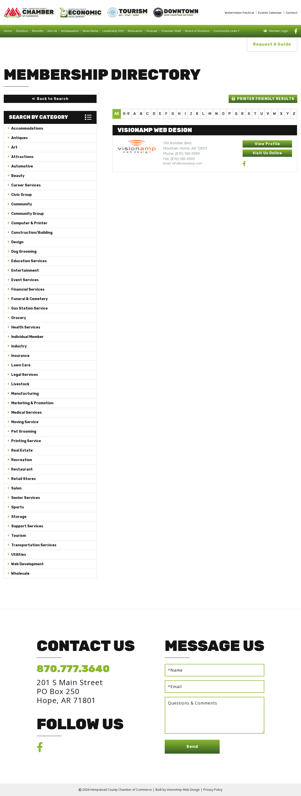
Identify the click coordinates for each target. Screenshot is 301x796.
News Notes (90, 31)
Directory (22, 31)
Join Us (52, 31)
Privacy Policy (212, 790)
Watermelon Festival (239, 12)
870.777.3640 (73, 669)
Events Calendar (270, 12)
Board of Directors (197, 31)
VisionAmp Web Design (183, 790)
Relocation (135, 31)
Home (8, 31)
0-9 (126, 114)
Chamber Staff (171, 31)
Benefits (37, 31)
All (116, 114)
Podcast (152, 31)
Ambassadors (70, 31)
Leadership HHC (113, 31)
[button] (50, 99)
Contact (291, 12)
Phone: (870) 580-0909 (181, 153)
